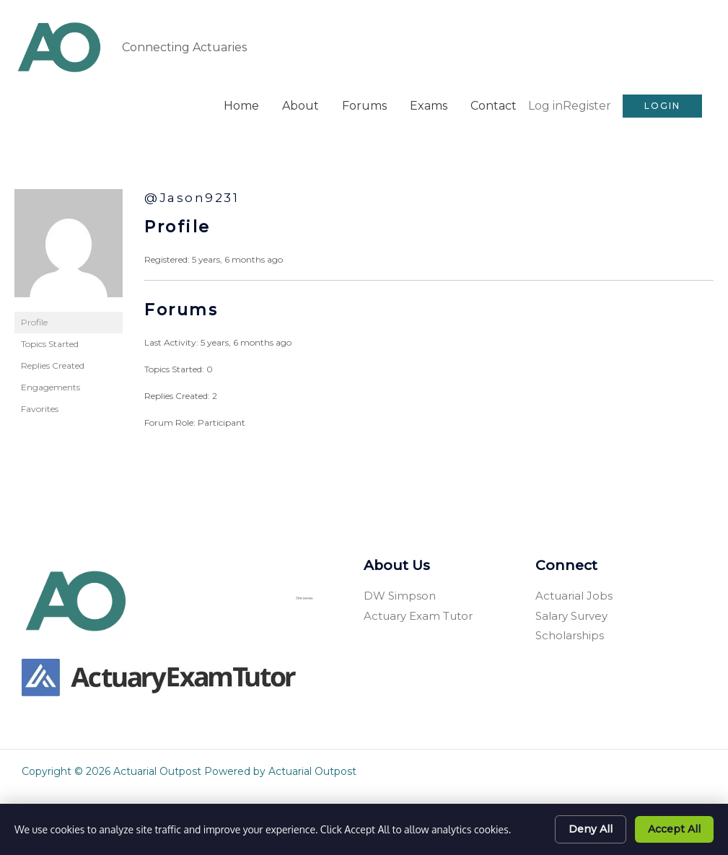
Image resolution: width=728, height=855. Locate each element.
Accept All (674, 829)
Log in (545, 103)
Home (241, 103)
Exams (428, 103)
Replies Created (52, 363)
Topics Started (50, 341)
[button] (662, 103)
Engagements (50, 385)
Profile (34, 320)
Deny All (591, 829)
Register (587, 103)
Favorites (39, 406)
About (300, 103)
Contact (493, 103)
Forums (364, 103)
